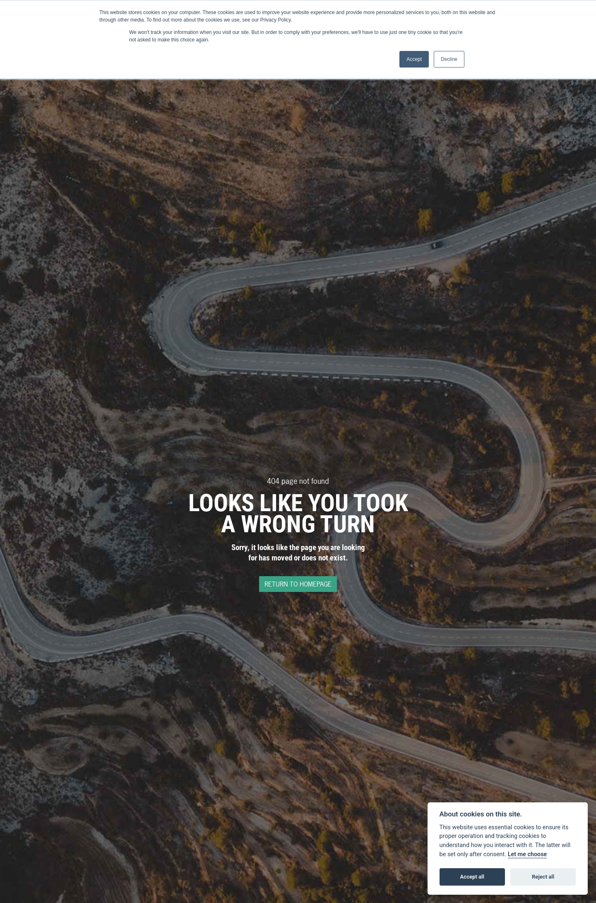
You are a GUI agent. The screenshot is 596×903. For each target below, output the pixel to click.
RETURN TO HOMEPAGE (298, 584)
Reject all (543, 877)
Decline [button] (449, 59)
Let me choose (527, 854)
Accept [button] (414, 59)
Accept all (472, 877)
